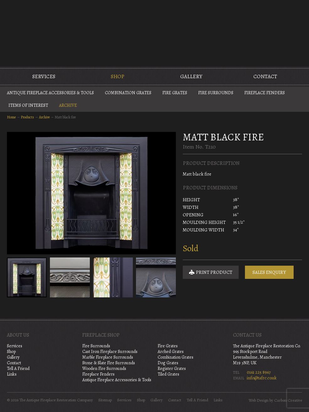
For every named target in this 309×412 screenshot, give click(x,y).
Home (11, 117)
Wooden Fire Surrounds (104, 368)
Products (27, 117)
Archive (68, 105)
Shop (117, 76)
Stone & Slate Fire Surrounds (108, 363)
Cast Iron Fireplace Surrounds (110, 352)
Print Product (210, 272)
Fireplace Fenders (264, 93)
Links (12, 374)
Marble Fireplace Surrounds (107, 357)
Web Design (258, 400)
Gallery (191, 76)
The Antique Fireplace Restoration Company (154, 33)
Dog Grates (168, 363)
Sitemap (105, 400)
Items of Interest (28, 105)
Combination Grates (128, 93)
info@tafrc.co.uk (262, 378)
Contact (265, 76)
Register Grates (172, 368)
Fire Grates (174, 93)
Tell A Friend (18, 368)
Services (43, 76)
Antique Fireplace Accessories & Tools (50, 93)
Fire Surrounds (215, 93)
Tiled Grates (168, 374)
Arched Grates (171, 352)
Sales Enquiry (269, 272)
